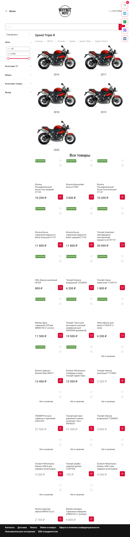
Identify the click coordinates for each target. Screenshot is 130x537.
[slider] (8, 58)
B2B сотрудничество (48, 531)
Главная (39, 41)
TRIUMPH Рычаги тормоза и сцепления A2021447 (45, 418)
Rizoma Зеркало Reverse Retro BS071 (44, 371)
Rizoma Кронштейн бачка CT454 (75, 185)
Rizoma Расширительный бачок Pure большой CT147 (106, 188)
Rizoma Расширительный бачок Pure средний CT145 (44, 188)
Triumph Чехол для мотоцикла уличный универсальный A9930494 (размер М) (76, 327)
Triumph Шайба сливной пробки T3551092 (73, 466)
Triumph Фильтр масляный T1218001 (107, 371)
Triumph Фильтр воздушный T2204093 (76, 281)
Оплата (33, 527)
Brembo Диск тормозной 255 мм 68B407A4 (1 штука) (44, 325)
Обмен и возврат (48, 527)
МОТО (50, 41)
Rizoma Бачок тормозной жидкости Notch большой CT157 (45, 235)
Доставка (22, 527)
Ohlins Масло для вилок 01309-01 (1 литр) (105, 325)
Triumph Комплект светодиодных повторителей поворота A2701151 (106, 236)
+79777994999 (117, 11)
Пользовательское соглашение (20, 531)
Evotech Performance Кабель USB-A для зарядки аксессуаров (45, 466)
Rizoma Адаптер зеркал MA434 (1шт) (44, 510)
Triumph (61, 41)
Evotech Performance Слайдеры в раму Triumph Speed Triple (75, 373)
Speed (72, 41)
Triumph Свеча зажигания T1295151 (107, 281)
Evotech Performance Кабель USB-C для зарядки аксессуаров (107, 466)
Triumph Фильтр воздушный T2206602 (107, 417)
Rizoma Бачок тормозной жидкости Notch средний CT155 (76, 235)
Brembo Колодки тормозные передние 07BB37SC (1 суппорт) (76, 511)
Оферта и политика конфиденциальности (79, 527)
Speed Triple (85, 41)
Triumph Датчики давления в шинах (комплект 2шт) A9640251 (74, 420)
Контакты (10, 527)
